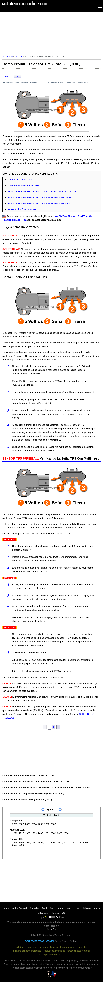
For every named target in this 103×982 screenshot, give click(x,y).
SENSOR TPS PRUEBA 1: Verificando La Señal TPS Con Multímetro (42, 191)
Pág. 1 (7, 76)
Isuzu (69, 908)
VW (63, 913)
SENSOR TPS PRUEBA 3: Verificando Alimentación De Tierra (39, 203)
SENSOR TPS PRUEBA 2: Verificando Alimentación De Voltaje (39, 197)
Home (6, 908)
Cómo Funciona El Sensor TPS (23, 185)
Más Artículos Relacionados (21, 209)
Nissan (87, 908)
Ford (44, 908)
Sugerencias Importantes (20, 179)
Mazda (97, 908)
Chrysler (34, 908)
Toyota (55, 913)
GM (52, 908)
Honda (60, 908)
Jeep (77, 908)
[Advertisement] (51, 33)
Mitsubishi (43, 913)
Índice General (19, 908)
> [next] (58, 727)
